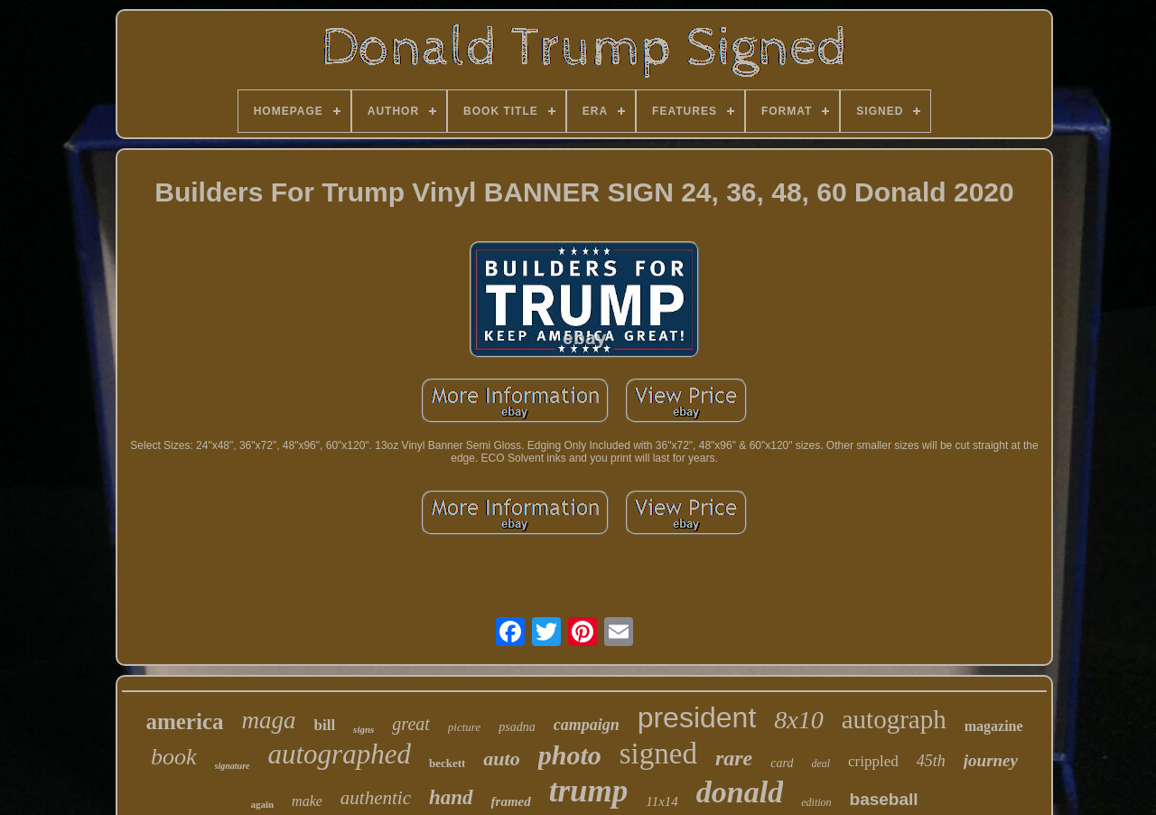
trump (589, 791)
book (174, 757)
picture (464, 727)
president (697, 717)
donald (739, 792)
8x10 (798, 720)
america (184, 721)
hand (451, 797)
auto (501, 758)
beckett (447, 763)
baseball (884, 799)
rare (733, 758)
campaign (587, 725)
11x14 (662, 801)
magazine (994, 726)
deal (820, 763)
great (410, 724)
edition (816, 802)
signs (363, 729)
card (781, 763)
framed (511, 801)
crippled (873, 761)
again (262, 804)
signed (658, 753)
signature (232, 766)
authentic (375, 798)
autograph (894, 719)
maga (268, 720)
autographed (338, 754)
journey (991, 760)
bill (324, 725)
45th (931, 761)
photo (569, 755)
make (307, 801)
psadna (517, 727)
